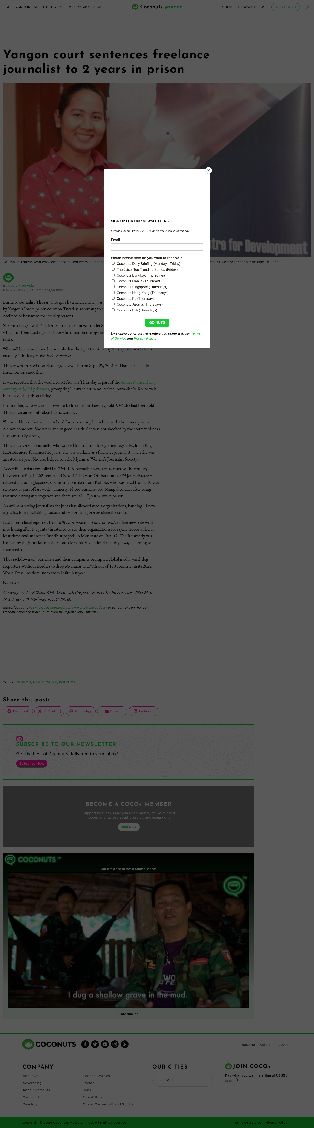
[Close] (208, 170)
